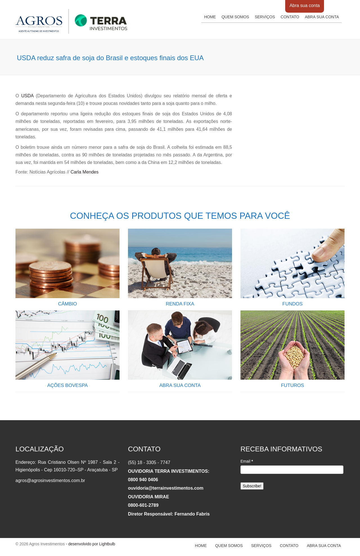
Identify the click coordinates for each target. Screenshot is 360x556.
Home (210, 17)
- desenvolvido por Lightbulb (90, 544)
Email (246, 461)
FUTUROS (292, 385)
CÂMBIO (67, 304)
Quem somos (235, 17)
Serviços (265, 17)
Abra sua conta (304, 5)
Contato (290, 17)
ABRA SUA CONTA (180, 385)
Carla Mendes (85, 172)
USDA (27, 95)
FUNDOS (292, 304)
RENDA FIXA (180, 304)
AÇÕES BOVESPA (67, 385)
